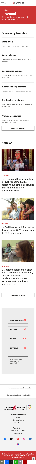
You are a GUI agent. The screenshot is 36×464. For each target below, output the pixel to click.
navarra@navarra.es (18, 457)
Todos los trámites (18, 128)
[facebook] (5, 439)
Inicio (5, 10)
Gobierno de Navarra (18, 420)
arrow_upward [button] (33, 458)
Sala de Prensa (18, 423)
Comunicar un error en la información (18, 388)
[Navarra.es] (18, 2)
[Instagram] (24, 439)
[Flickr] (18, 444)
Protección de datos (18, 431)
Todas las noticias (18, 295)
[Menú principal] (5, 3)
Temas (18, 417)
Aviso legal (18, 433)
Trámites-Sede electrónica (17, 414)
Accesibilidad (17, 428)
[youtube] (18, 439)
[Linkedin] (30, 439)
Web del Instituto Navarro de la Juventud (16, 361)
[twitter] (11, 439)
